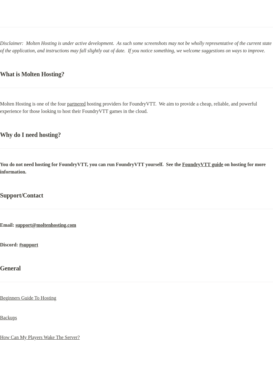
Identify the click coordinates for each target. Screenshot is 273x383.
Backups (8, 317)
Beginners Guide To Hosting (28, 298)
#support (28, 244)
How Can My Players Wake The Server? (40, 337)
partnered (76, 103)
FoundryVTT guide (203, 164)
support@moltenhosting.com (45, 225)
